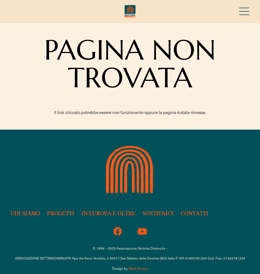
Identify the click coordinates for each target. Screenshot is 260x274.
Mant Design (138, 268)
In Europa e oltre (109, 213)
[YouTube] (142, 231)
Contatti (194, 213)
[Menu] (244, 11)
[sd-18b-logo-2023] (129, 11)
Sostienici (158, 213)
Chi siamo (25, 213)
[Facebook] (117, 231)
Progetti (60, 213)
